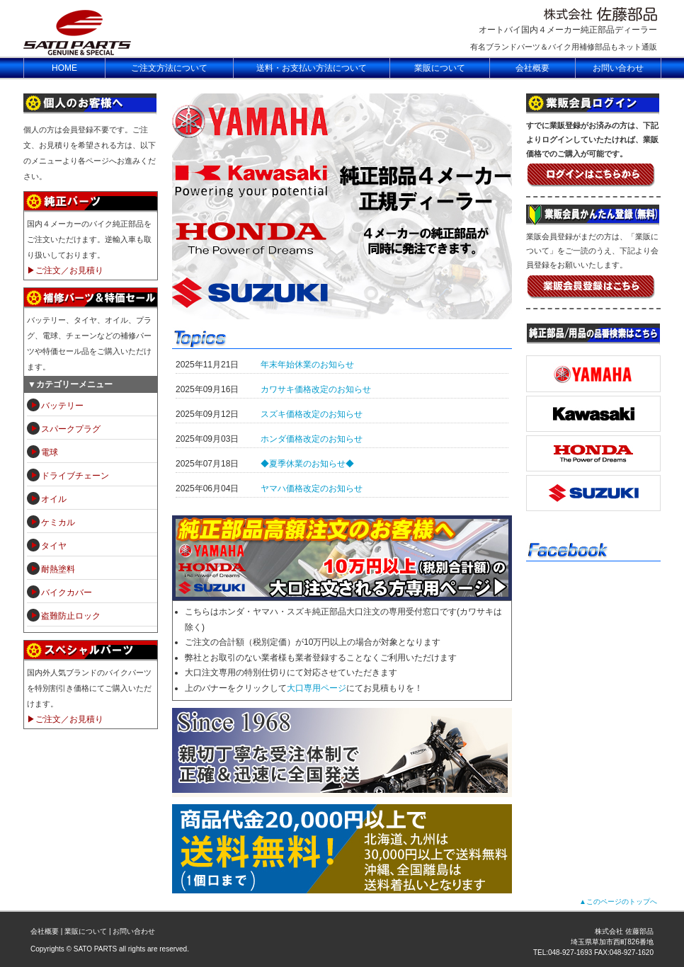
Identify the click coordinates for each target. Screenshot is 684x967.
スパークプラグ (71, 429)
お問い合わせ (134, 931)
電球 (49, 452)
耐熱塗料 (58, 569)
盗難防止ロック (71, 616)
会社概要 (44, 931)
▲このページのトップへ (618, 901)
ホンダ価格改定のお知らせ (312, 439)
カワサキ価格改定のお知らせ (316, 389)
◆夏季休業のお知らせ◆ (307, 464)
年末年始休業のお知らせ (307, 365)
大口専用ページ (316, 688)
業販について (85, 931)
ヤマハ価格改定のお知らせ (312, 488)
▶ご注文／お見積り (65, 270)
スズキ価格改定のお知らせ (312, 414)
